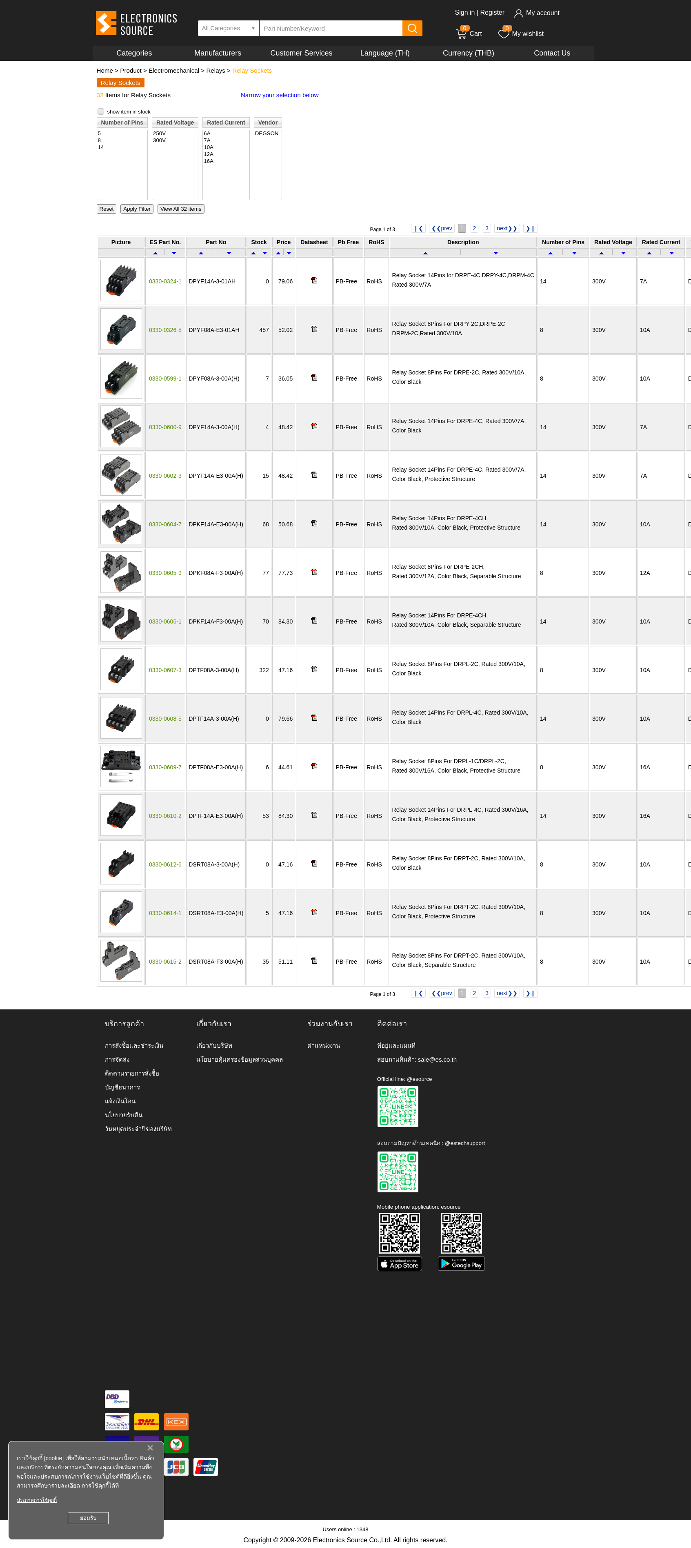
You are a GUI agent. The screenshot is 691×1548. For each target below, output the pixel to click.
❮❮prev (441, 228)
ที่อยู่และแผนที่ (396, 1045)
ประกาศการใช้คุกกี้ (37, 1500)
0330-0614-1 (165, 913)
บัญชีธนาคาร (122, 1087)
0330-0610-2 (165, 816)
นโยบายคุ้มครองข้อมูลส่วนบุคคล (239, 1059)
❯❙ (530, 228)
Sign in (465, 12)
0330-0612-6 (165, 864)
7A (226, 140)
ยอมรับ (88, 1518)
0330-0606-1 (165, 621)
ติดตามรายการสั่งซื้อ (132, 1073)
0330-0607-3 (165, 670)
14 (122, 147)
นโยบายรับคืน (123, 1114)
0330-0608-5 (165, 718)
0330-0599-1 (165, 378)
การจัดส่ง (117, 1059)
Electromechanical (174, 70)
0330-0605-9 (165, 573)
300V (175, 140)
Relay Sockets (252, 70)
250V (175, 133)
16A (226, 161)
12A (226, 154)
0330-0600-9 (165, 427)
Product (130, 70)
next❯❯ (507, 228)
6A (226, 133)
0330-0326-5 (165, 330)
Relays (215, 70)
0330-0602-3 (165, 475)
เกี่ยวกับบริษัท (214, 1045)
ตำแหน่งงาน (323, 1045)
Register (492, 12)
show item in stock (129, 112)
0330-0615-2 (165, 961)
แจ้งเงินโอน (120, 1101)
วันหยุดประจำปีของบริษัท (138, 1128)
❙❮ (418, 228)
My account (536, 12)
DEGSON (268, 133)
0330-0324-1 (165, 281)
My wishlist (521, 33)
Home (105, 70)
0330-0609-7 (165, 767)
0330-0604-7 (165, 524)
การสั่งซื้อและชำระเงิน (134, 1045)
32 (100, 94)
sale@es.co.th (437, 1059)
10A (226, 147)
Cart (468, 33)
